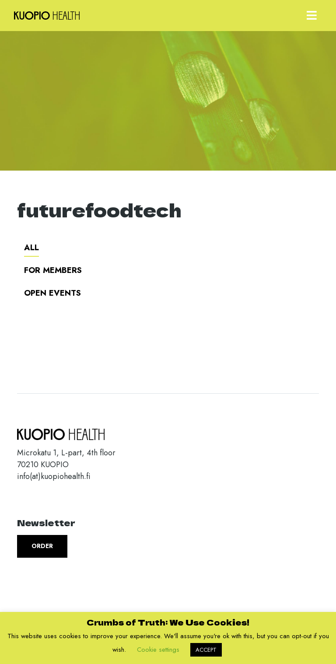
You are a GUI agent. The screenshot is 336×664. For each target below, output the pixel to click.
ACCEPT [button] (206, 650)
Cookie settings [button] (158, 649)
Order (42, 546)
